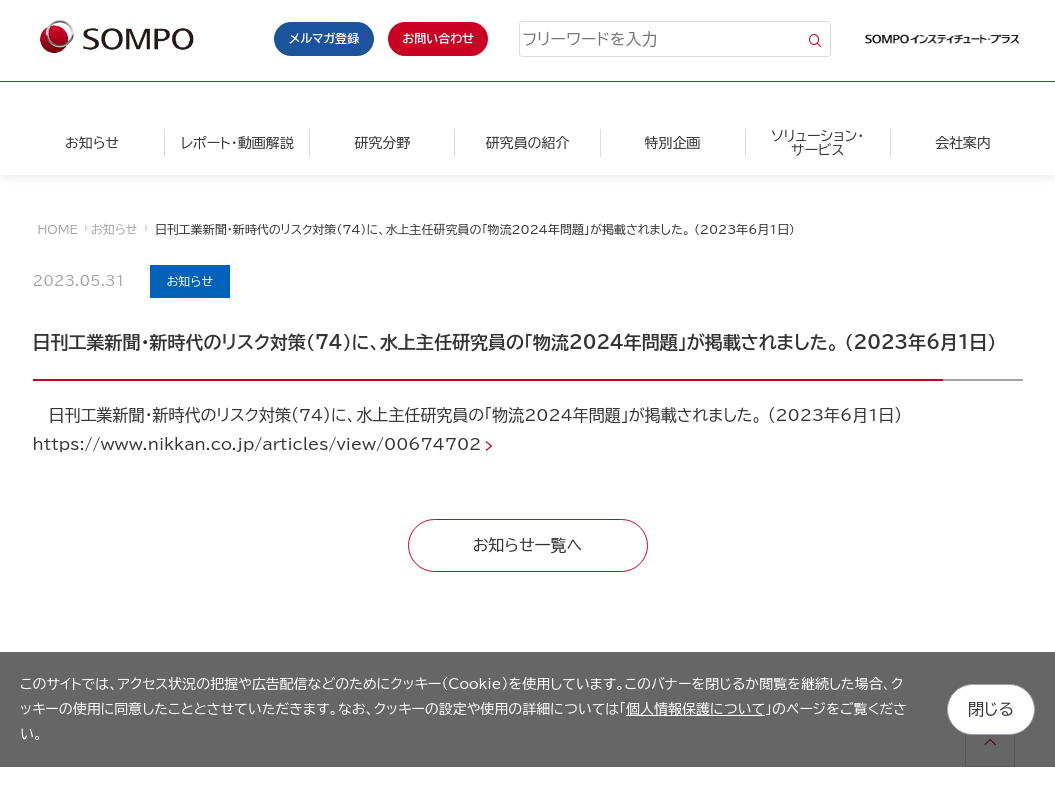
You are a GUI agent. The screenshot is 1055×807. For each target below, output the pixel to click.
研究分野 (382, 143)
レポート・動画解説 (237, 143)
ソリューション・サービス (817, 143)
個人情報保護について (695, 709)
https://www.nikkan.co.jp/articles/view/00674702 (257, 444)
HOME (58, 229)
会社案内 (963, 143)
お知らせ (92, 143)
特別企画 (673, 143)
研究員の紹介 (527, 143)
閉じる (991, 709)
